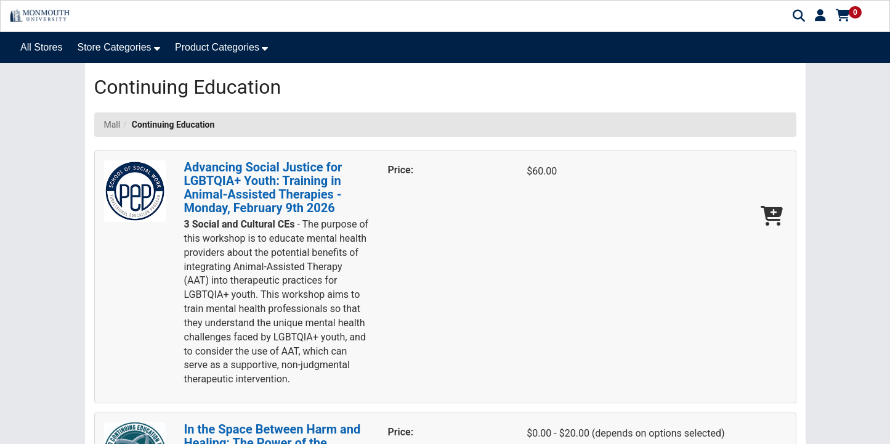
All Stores (41, 47)
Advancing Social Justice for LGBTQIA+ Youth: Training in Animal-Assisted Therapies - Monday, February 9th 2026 (263, 187)
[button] (820, 15)
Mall (112, 125)
